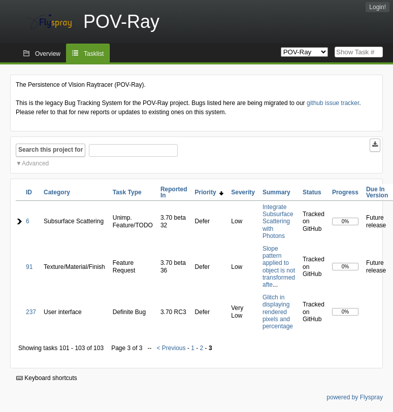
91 (29, 266)
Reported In (173, 192)
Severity (243, 192)
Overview (47, 53)
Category (57, 192)
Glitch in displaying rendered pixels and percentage (278, 312)
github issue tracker (333, 103)
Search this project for (50, 149)
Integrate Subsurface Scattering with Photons (278, 221)
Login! (377, 7)
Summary (276, 192)
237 (31, 312)
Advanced (35, 163)
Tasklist (94, 53)
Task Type (127, 192)
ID (29, 192)
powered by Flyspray (354, 397)
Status (312, 192)
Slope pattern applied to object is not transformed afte (279, 267)
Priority (209, 192)
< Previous (171, 348)
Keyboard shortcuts (46, 378)
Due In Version (377, 192)
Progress (345, 192)
